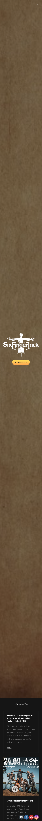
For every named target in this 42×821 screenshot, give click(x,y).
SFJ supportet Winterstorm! (20, 800)
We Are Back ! (22, 363)
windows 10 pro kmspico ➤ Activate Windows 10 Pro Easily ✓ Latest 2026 (20, 718)
